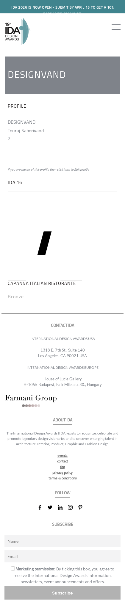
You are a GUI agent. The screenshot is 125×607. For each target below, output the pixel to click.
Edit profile (81, 169)
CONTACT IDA (62, 325)
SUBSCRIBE (62, 524)
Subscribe (62, 592)
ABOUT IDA (62, 420)
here (66, 169)
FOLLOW (62, 493)
